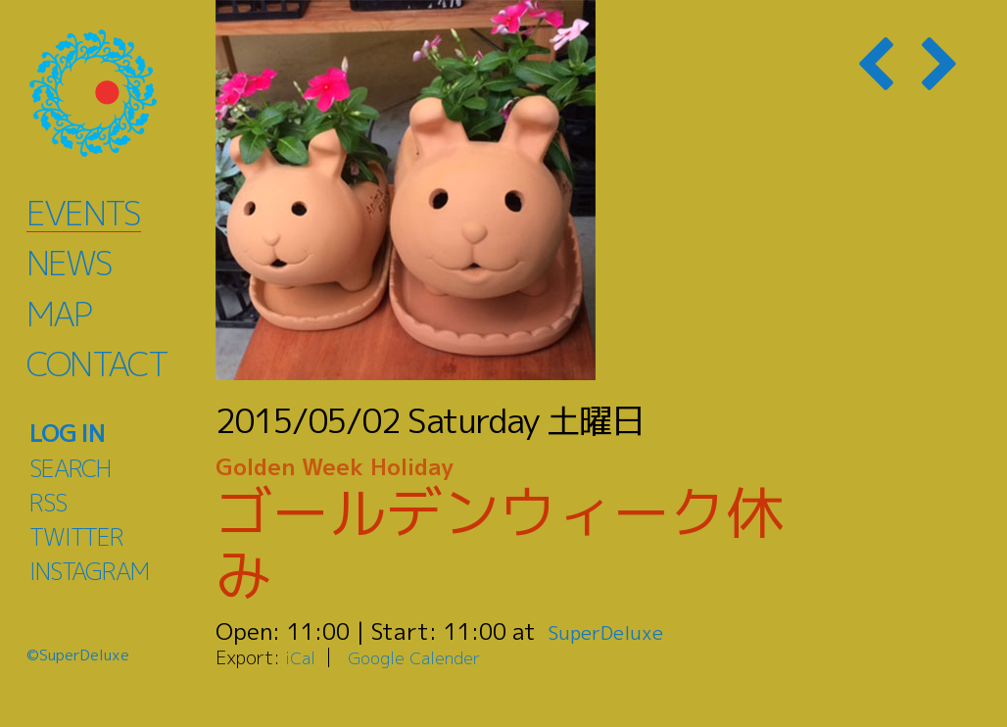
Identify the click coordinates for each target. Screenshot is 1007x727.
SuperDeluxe (615, 631)
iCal (301, 657)
